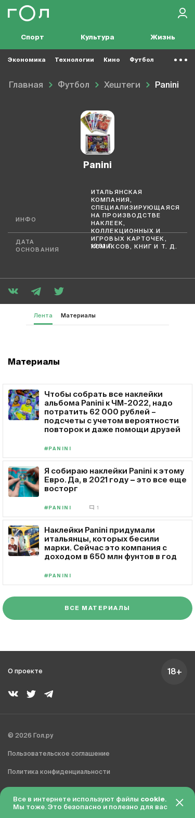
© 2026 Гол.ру (30, 736)
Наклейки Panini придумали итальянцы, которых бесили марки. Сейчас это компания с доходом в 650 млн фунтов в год (110, 543)
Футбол (141, 60)
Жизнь (162, 37)
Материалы (78, 315)
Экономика (26, 60)
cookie (152, 799)
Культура (97, 37)
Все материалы (97, 608)
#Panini (57, 449)
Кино (111, 60)
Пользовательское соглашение (59, 754)
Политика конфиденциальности (59, 772)
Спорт (32, 37)
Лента (43, 315)
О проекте (25, 672)
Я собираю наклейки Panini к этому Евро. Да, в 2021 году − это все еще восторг (115, 479)
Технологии (74, 60)
